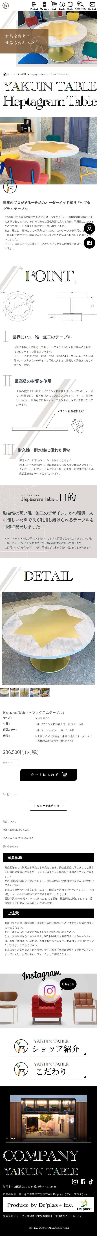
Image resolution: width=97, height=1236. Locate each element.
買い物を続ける (10, 846)
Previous (3, 638)
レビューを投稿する (47, 806)
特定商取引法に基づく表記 (16, 830)
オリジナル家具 (18, 74)
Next (93, 638)
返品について (9, 821)
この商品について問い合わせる (18, 838)
